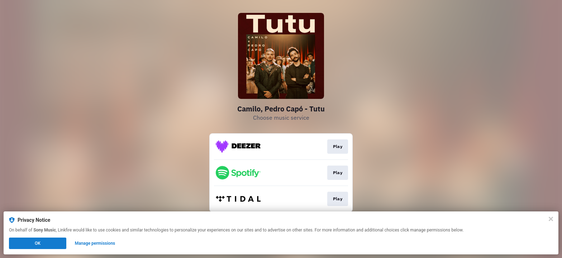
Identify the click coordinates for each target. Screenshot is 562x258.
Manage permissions (95, 243)
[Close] (551, 219)
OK (38, 243)
